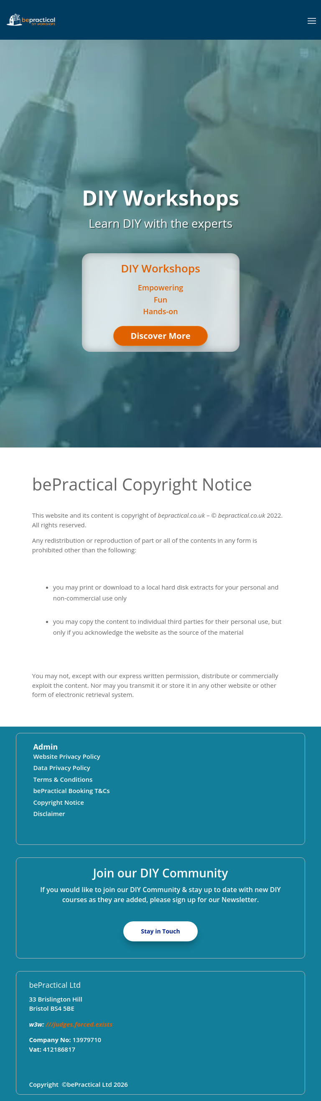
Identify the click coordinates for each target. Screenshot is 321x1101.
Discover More (160, 335)
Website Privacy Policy (66, 756)
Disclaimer (49, 813)
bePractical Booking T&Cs (71, 790)
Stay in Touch (160, 931)
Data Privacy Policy (61, 767)
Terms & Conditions (62, 779)
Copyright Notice (58, 802)
